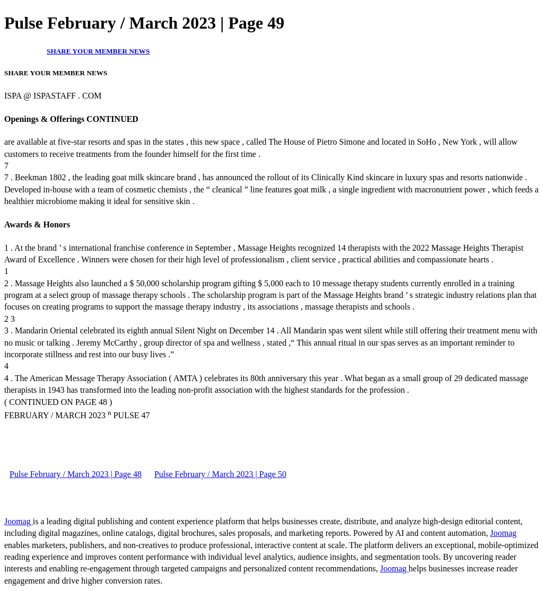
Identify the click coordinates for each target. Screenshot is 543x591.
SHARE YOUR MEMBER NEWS (98, 51)
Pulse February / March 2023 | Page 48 (76, 474)
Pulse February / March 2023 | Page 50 (220, 474)
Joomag (18, 521)
